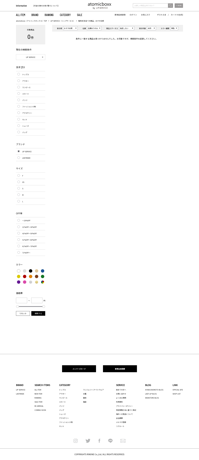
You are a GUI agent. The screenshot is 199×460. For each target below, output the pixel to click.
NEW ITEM (38, 394)
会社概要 (119, 418)
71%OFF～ (26, 252)
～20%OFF (26, 220)
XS (23, 182)
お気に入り (145, 14)
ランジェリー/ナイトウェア (93, 389)
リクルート (120, 426)
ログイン (133, 14)
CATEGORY (65, 15)
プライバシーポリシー (124, 406)
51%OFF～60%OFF (29, 240)
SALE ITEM (38, 402)
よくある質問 (121, 398)
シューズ (25, 126)
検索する (38, 313)
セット (24, 119)
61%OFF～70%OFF (29, 246)
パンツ (24, 100)
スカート (25, 94)
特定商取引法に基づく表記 (126, 410)
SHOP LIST (177, 394)
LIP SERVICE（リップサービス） (63, 21)
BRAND (34, 15)
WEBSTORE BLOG (152, 398)
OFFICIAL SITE (178, 389)
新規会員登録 (120, 14)
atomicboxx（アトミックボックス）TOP (31, 21)
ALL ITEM (20, 15)
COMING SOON (40, 410)
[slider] (17, 306)
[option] (50, 5)
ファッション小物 (29, 106)
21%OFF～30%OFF (29, 227)
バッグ (24, 132)
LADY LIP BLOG (151, 394)
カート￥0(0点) (177, 14)
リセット (23, 313)
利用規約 (119, 402)
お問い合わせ (121, 394)
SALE (79, 15)
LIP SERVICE (30, 57)
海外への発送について (124, 414)
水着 (84, 394)
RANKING (49, 15)
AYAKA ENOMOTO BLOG (154, 389)
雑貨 (84, 398)
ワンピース (26, 87)
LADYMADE (26, 158)
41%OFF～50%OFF (29, 233)
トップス (25, 74)
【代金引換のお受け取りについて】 (46, 5)
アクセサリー (27, 113)
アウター (25, 81)
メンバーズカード (79, 369)
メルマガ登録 (121, 422)
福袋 (84, 402)
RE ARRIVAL (39, 406)
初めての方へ (121, 389)
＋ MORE (179, 5)
